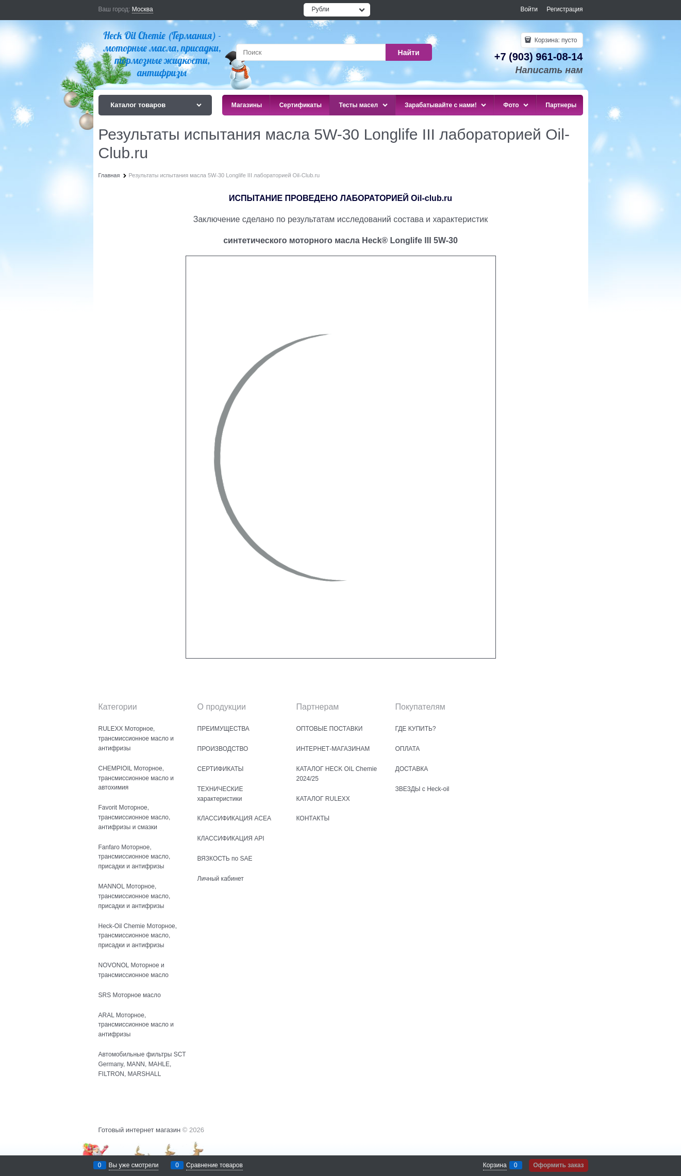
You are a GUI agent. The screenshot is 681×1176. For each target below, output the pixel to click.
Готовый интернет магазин (139, 1130)
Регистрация (564, 9)
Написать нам (549, 70)
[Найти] (409, 52)
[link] (142, 9)
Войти (529, 9)
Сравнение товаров (214, 1165)
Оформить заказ (558, 1165)
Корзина (495, 1165)
